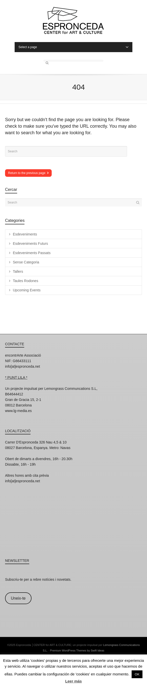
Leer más (73, 681)
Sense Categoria (26, 262)
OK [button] (137, 674)
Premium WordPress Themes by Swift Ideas (77, 650)
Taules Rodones (25, 281)
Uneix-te (18, 598)
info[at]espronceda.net (22, 366)
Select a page (73, 47)
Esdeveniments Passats (31, 253)
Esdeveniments (25, 234)
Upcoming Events (27, 290)
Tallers (18, 271)
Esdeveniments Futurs (30, 244)
